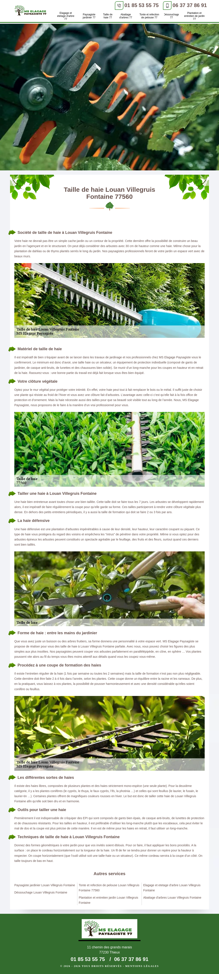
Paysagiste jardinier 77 (89, 16)
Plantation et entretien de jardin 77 (194, 16)
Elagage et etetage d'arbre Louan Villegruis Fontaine (172, 887)
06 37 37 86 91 (190, 5)
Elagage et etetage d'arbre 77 (65, 16)
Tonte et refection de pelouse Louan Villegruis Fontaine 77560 (109, 887)
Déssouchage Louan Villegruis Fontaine (40, 892)
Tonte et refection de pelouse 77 (149, 16)
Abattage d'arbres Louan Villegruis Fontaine (172, 897)
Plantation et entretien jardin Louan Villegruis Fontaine (108, 900)
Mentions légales (142, 966)
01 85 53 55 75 (141, 5)
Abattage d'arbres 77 (125, 16)
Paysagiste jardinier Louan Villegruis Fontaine (44, 885)
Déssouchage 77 (171, 16)
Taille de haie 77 (107, 16)
